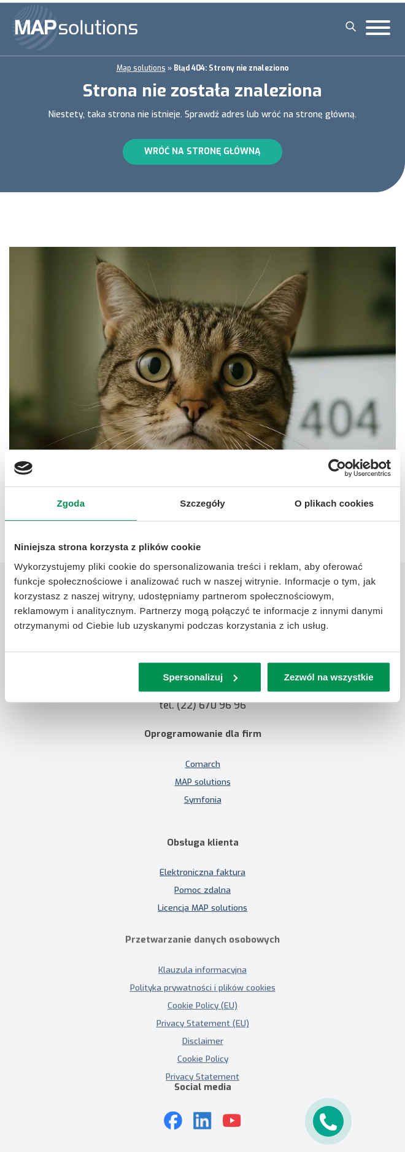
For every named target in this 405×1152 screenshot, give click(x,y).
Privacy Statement (202, 1076)
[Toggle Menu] (378, 27)
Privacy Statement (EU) (202, 1023)
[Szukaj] (351, 26)
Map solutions (141, 66)
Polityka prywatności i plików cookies (203, 987)
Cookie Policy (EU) (202, 1005)
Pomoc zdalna (202, 899)
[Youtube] (232, 1111)
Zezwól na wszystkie (329, 677)
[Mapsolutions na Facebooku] (173, 1111)
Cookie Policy (202, 1058)
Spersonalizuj (200, 677)
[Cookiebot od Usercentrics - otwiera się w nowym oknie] (337, 468)
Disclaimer (202, 1040)
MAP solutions (203, 772)
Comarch (202, 754)
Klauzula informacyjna (202, 969)
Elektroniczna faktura (202, 881)
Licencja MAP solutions (202, 917)
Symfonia (203, 790)
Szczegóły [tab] (202, 503)
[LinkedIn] (202, 1111)
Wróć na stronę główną (202, 149)
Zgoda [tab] (71, 503)
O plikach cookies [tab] (334, 503)
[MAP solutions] (74, 27)
